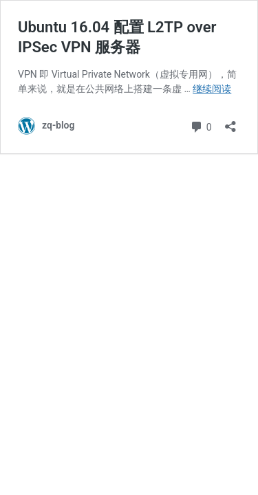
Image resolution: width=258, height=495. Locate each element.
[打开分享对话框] (230, 122)
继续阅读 (212, 88)
